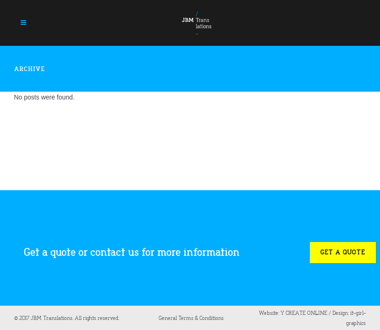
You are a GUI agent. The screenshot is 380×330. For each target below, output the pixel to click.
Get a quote (342, 252)
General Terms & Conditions (191, 318)
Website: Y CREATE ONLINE (293, 313)
